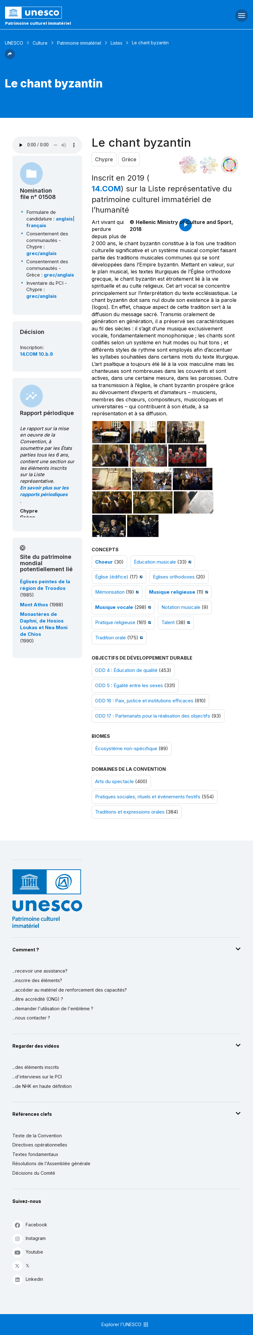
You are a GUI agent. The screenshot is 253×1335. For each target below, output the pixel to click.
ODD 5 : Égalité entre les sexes (129, 685)
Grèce (129, 159)
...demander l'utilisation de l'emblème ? (52, 1008)
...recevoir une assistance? (40, 971)
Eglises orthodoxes (174, 577)
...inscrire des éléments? (37, 980)
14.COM (106, 188)
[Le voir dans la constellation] (188, 165)
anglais (64, 219)
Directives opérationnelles (39, 1144)
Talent (168, 622)
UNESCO (14, 43)
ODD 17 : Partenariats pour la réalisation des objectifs (152, 716)
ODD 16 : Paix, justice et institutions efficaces (144, 701)
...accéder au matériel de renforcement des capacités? (69, 990)
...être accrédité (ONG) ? (37, 999)
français (36, 225)
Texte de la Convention (37, 1135)
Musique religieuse (172, 592)
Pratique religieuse (115, 622)
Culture (40, 43)
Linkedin (27, 1279)
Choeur (104, 562)
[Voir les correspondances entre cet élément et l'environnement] (208, 165)
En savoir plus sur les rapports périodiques (44, 491)
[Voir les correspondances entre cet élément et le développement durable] (229, 165)
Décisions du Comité (33, 1173)
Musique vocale (114, 607)
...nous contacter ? (31, 1017)
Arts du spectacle (114, 781)
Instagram (29, 1238)
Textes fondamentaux (35, 1154)
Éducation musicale (155, 562)
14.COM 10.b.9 (36, 354)
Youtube (27, 1252)
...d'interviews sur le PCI (37, 1076)
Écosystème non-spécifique (126, 748)
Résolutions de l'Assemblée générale (51, 1163)
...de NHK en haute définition (42, 1086)
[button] (10, 57)
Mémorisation (110, 592)
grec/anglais (41, 253)
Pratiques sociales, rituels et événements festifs (147, 797)
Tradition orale (110, 638)
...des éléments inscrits (35, 1067)
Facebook (29, 1225)
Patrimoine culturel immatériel (38, 23)
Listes (116, 43)
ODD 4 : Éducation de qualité (126, 670)
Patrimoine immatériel (79, 43)
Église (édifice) (111, 577)
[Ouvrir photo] (111, 432)
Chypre (104, 159)
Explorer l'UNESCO (125, 1324)
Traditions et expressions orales (130, 812)
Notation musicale (180, 607)
